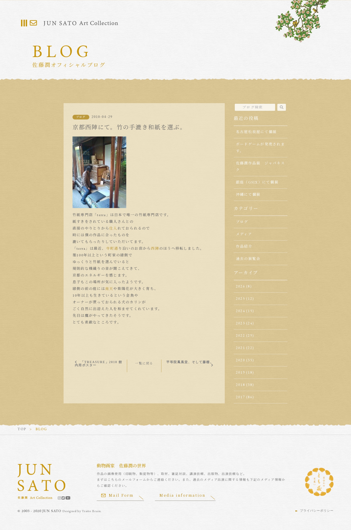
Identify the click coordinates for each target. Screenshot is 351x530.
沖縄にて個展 (248, 194)
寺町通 (112, 248)
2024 (240, 311)
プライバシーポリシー (317, 511)
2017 (240, 397)
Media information (183, 495)
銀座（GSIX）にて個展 (257, 182)
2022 (240, 335)
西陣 (155, 248)
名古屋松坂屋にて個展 (256, 132)
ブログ (81, 117)
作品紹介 (244, 246)
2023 (240, 323)
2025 (240, 298)
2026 (240, 286)
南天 (109, 288)
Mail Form (117, 495)
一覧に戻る (144, 363)
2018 (240, 384)
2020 (240, 360)
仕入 (113, 228)
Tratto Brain (91, 511)
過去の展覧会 (248, 258)
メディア (244, 234)
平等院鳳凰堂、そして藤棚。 (190, 362)
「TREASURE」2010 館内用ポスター (98, 363)
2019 (240, 372)
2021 (240, 347)
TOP (21, 429)
